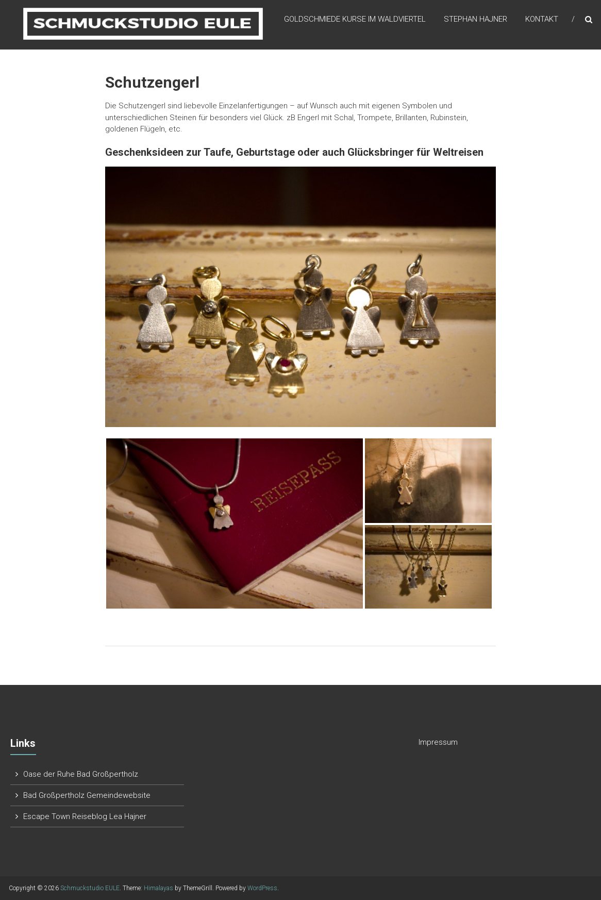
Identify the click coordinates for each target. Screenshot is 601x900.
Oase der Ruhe (50, 774)
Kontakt (541, 20)
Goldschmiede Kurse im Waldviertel (355, 20)
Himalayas (158, 888)
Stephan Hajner (475, 20)
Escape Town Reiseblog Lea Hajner (84, 816)
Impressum (438, 742)
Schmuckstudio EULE (90, 888)
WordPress (262, 888)
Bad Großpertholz (54, 795)
